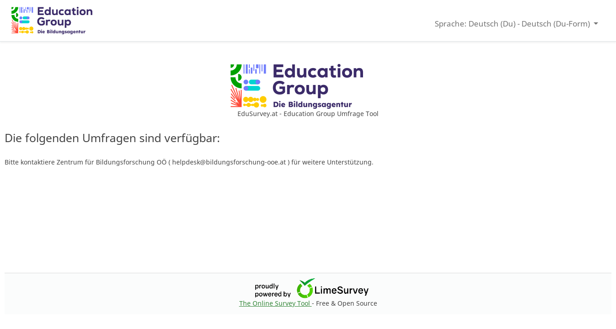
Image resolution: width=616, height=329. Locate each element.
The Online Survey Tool (275, 303)
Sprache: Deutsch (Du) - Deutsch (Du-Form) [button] (513, 23)
